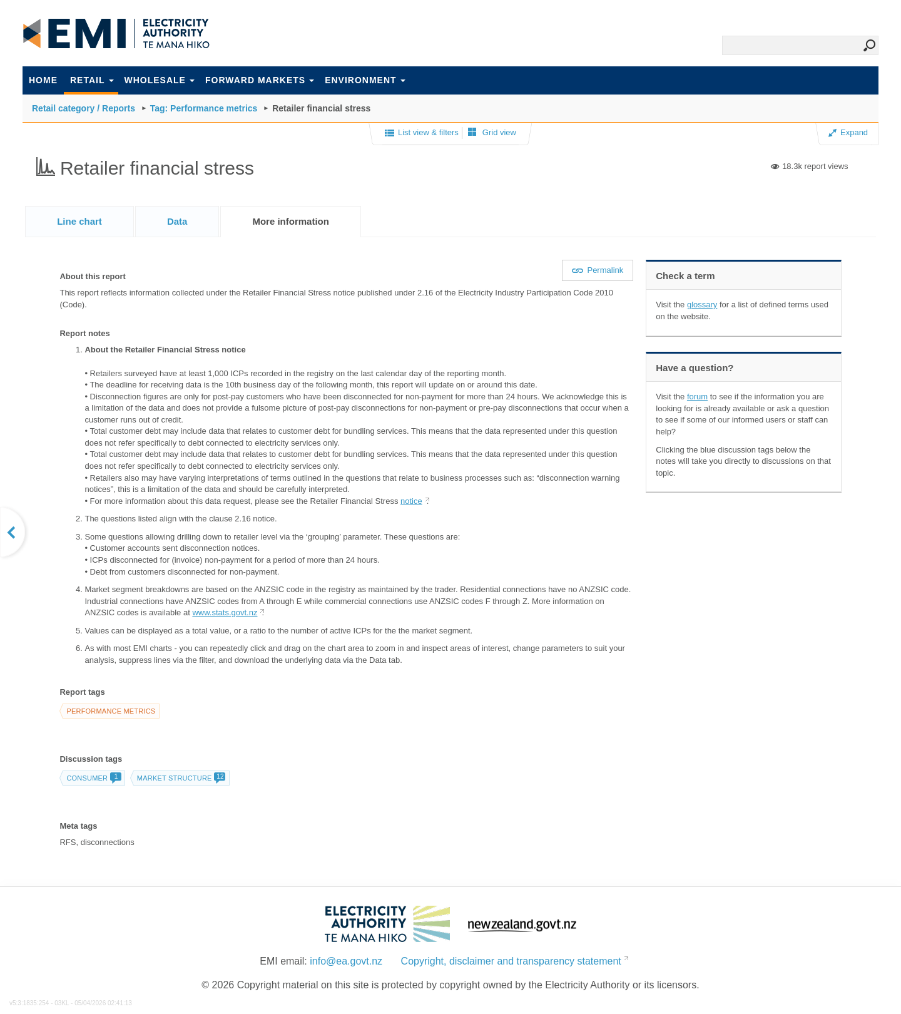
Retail (92, 80)
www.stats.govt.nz (224, 612)
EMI (116, 34)
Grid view (492, 132)
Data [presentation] (177, 221)
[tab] (79, 221)
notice (411, 501)
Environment (365, 80)
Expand (848, 132)
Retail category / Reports (83, 108)
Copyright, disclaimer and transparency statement (511, 961)
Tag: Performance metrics (204, 108)
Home (43, 80)
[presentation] (290, 222)
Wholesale (160, 80)
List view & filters (422, 133)
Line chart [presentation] (79, 221)
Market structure (181, 778)
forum (697, 396)
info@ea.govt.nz (346, 961)
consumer (93, 778)
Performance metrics (110, 711)
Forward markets (259, 80)
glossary (702, 304)
